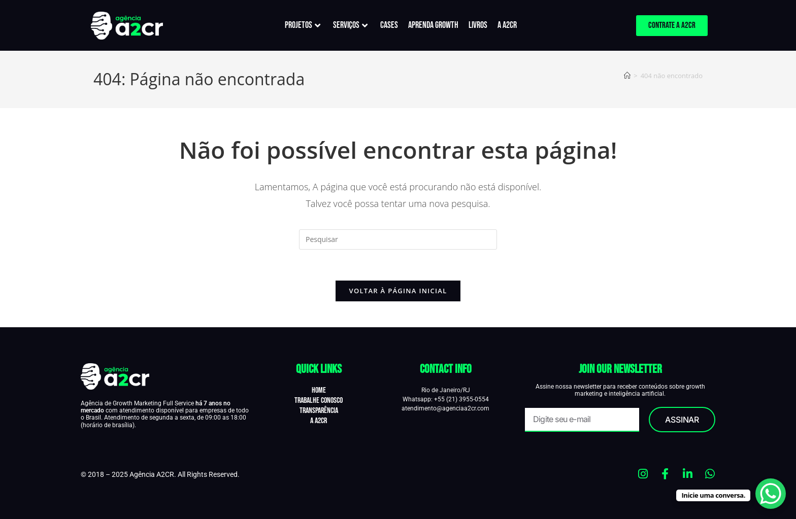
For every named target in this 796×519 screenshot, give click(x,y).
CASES (389, 25)
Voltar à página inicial (398, 290)
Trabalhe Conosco (318, 400)
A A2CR (507, 25)
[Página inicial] (627, 75)
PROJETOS (302, 25)
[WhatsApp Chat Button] (770, 493)
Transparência (319, 411)
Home (319, 390)
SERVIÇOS (350, 25)
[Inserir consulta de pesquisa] (398, 239)
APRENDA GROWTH (433, 25)
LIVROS (478, 25)
